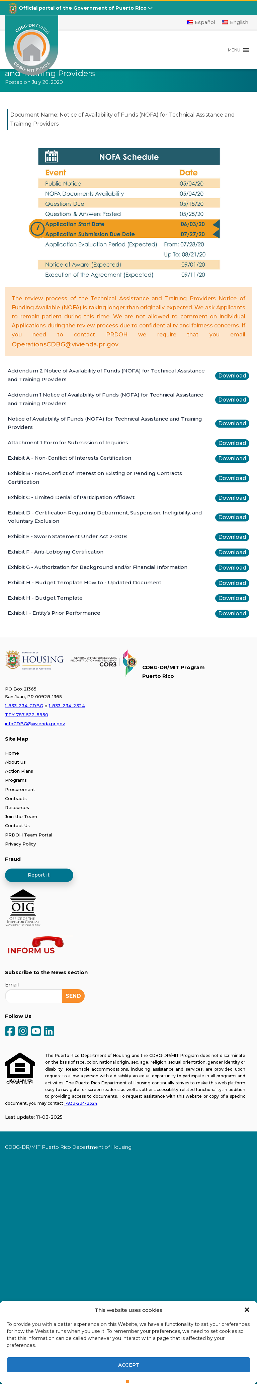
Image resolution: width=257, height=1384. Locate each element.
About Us (15, 762)
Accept (128, 1365)
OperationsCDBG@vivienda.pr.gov (65, 344)
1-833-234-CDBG (24, 705)
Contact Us (17, 825)
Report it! (39, 875)
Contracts (16, 798)
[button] (247, 1309)
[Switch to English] (235, 22)
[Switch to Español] (201, 22)
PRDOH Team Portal (28, 834)
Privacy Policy (20, 844)
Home (12, 753)
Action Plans (19, 771)
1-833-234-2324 (67, 705)
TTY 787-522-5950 (26, 714)
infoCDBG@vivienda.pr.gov (35, 723)
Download (232, 375)
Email (12, 985)
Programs (16, 780)
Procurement (20, 789)
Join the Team (21, 816)
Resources (17, 807)
